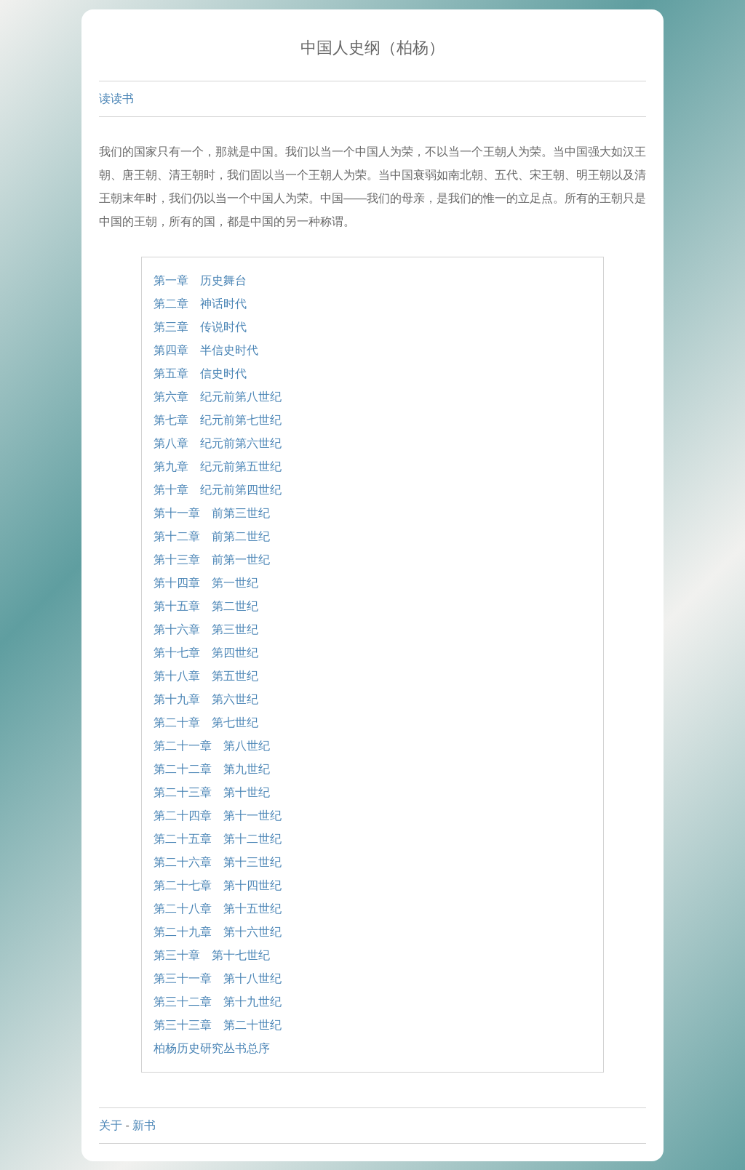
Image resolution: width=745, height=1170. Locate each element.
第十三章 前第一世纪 (212, 559)
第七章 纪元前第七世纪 (218, 420)
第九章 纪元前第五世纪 (218, 466)
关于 (110, 1125)
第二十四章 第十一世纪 (218, 815)
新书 (144, 1125)
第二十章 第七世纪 (206, 722)
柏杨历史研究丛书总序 (212, 1048)
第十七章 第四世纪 (206, 652)
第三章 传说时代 (200, 327)
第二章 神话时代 (200, 303)
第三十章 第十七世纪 (212, 955)
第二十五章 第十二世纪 (218, 839)
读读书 (116, 98)
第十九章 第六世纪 (206, 699)
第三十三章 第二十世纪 (218, 1025)
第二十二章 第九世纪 (212, 769)
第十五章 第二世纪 (206, 606)
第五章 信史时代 (200, 373)
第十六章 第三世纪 (206, 629)
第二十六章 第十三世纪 (218, 862)
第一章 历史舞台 (200, 280)
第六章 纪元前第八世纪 (218, 396)
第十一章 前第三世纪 (212, 513)
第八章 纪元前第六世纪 (218, 443)
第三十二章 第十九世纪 (218, 1001)
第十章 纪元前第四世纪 (218, 490)
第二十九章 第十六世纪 (218, 932)
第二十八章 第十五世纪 (218, 908)
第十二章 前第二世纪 (212, 536)
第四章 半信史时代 (206, 350)
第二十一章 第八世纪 (212, 746)
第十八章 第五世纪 (206, 676)
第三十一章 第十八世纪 (218, 978)
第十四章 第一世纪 (206, 583)
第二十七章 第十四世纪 (218, 885)
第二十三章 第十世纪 (212, 792)
